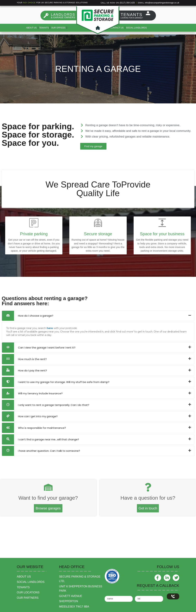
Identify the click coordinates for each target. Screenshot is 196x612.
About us (31, 28)
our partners (28, 597)
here (50, 328)
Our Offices (58, 28)
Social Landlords (136, 28)
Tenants (44, 28)
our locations (28, 592)
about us (24, 576)
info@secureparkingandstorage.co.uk (162, 3)
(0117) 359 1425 (127, 3)
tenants (23, 587)
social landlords (30, 581)
